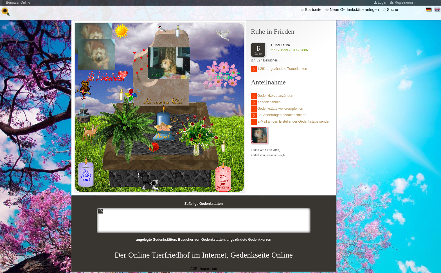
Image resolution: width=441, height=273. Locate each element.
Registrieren (404, 2)
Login (382, 2)
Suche (392, 9)
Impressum (208, 269)
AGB (193, 269)
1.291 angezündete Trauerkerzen (279, 69)
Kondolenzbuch (266, 102)
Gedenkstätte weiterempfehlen (277, 109)
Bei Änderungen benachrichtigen (278, 115)
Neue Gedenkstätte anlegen (355, 9)
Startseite (314, 9)
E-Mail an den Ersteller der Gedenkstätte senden (290, 122)
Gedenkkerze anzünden (272, 96)
